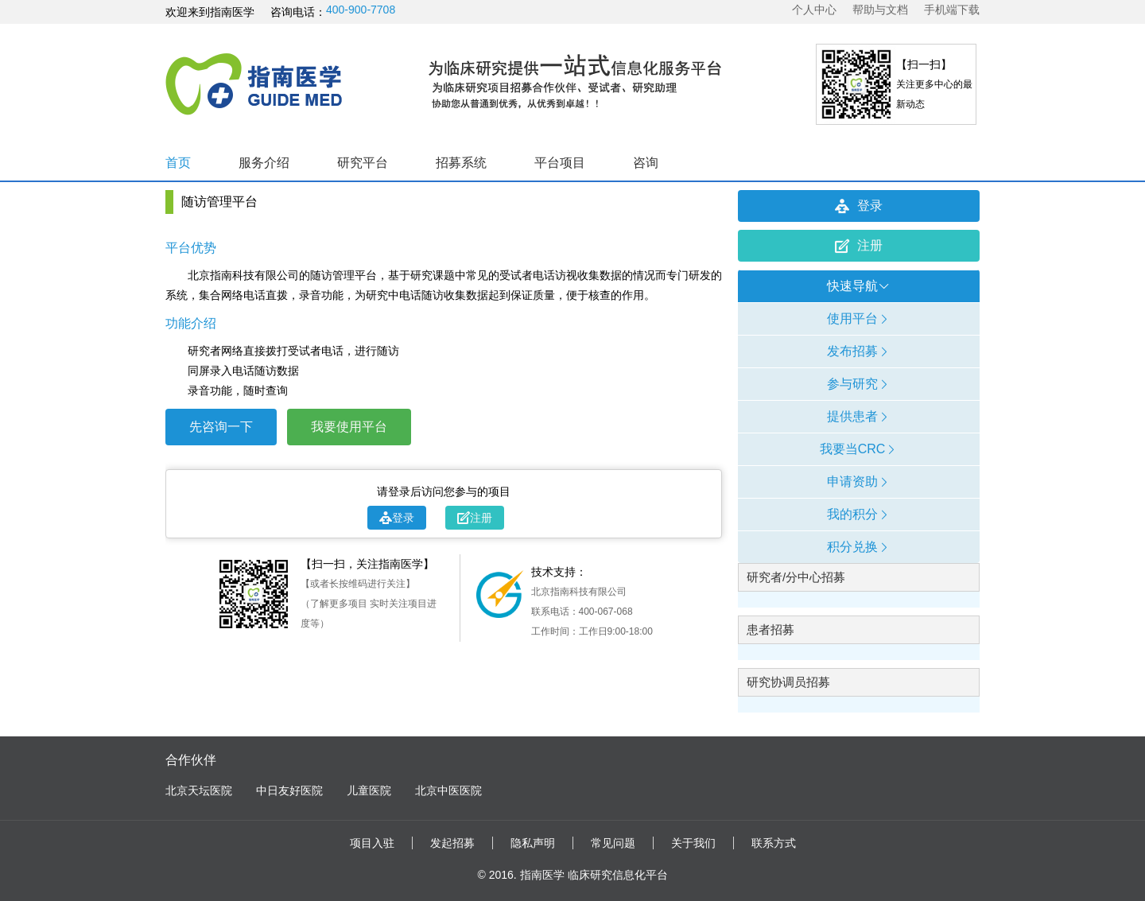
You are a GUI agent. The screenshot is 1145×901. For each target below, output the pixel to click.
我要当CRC (859, 449)
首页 (178, 162)
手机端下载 (952, 9)
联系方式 (773, 843)
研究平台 (362, 162)
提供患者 (859, 416)
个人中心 (814, 9)
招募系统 (461, 162)
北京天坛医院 (198, 790)
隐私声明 (532, 843)
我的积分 (859, 514)
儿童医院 (369, 790)
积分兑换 (859, 546)
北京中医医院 (448, 790)
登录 (396, 517)
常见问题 (613, 843)
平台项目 (559, 162)
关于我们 (693, 843)
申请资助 (859, 481)
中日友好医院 (289, 790)
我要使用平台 (349, 426)
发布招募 (859, 351)
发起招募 (452, 843)
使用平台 (859, 318)
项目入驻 (372, 843)
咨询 (645, 162)
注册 (474, 517)
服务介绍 (264, 162)
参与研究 (859, 383)
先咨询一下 (221, 426)
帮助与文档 (880, 9)
